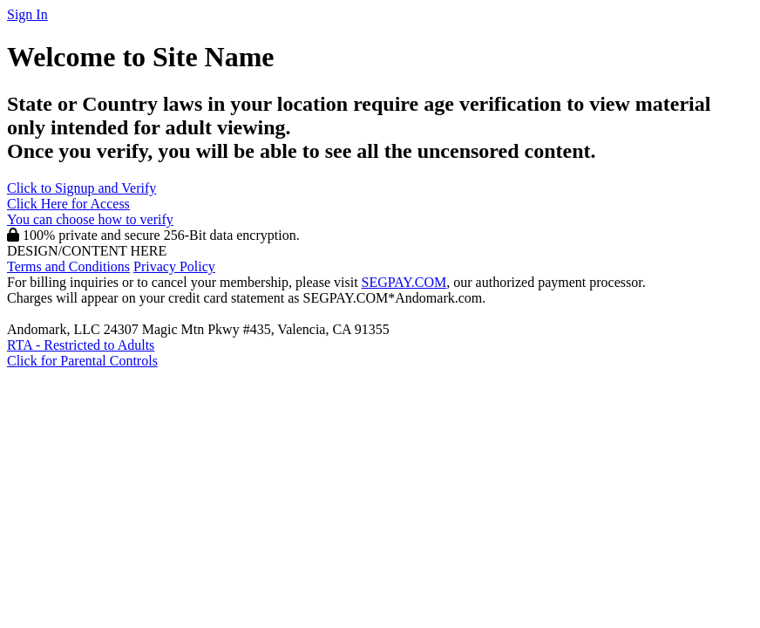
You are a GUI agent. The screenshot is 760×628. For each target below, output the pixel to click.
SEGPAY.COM (404, 282)
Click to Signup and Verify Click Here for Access (90, 204)
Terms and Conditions (68, 266)
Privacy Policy (174, 266)
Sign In (27, 14)
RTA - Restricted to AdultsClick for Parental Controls (82, 353)
